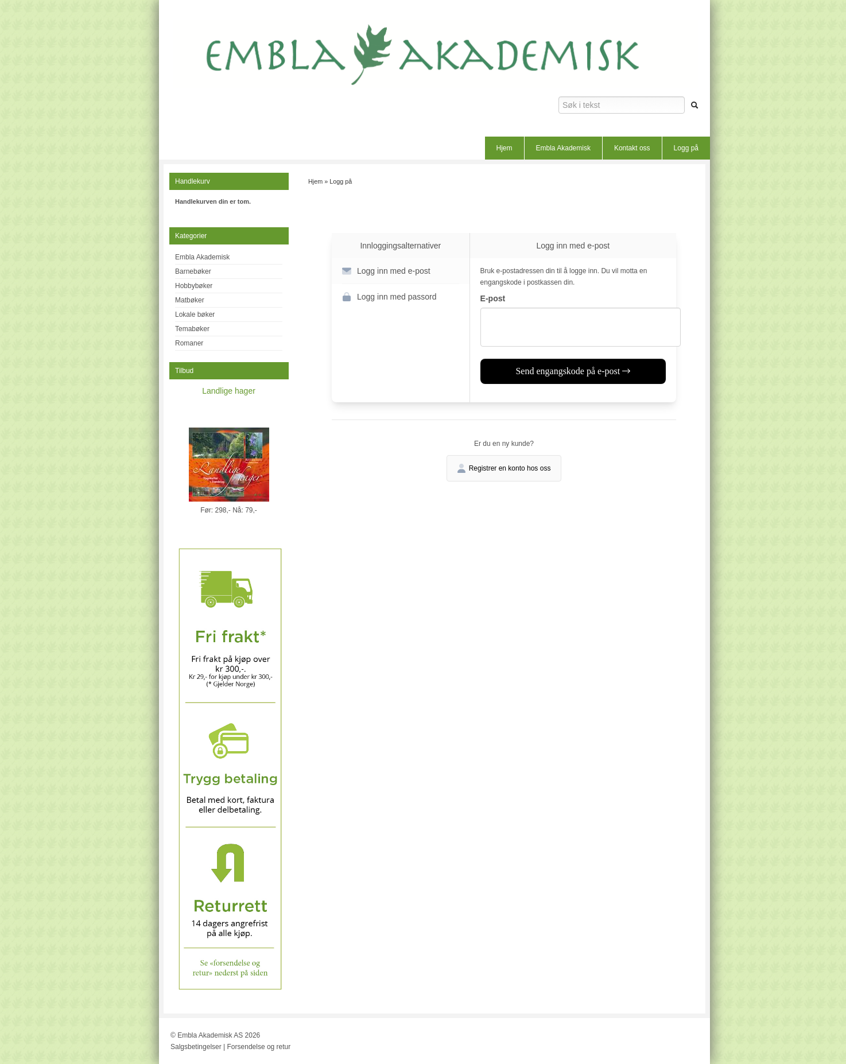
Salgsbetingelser (196, 1047)
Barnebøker (193, 271)
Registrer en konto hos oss (504, 468)
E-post (493, 298)
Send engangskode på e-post (572, 371)
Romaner (189, 343)
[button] (400, 271)
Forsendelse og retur (259, 1047)
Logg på (686, 148)
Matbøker (189, 300)
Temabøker (192, 329)
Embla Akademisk (563, 148)
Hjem (504, 148)
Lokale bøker (195, 314)
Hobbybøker (193, 286)
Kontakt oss (632, 148)
